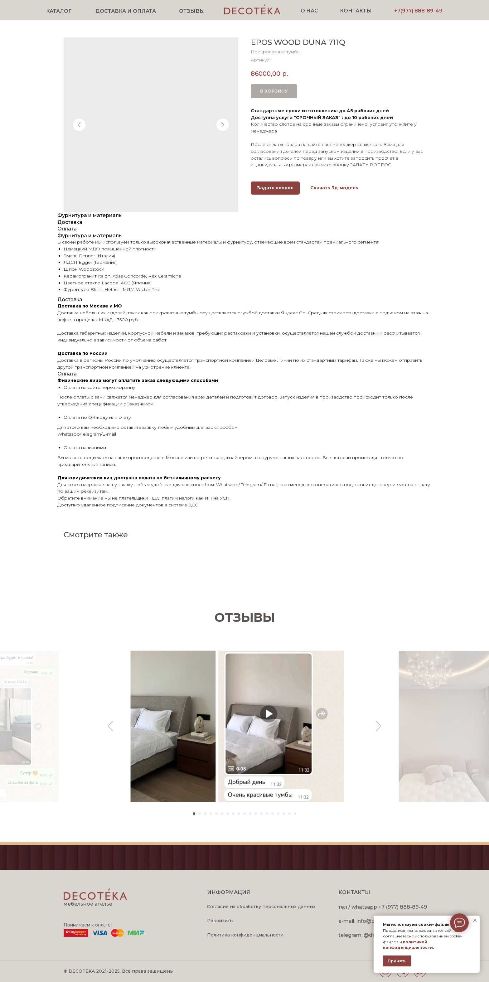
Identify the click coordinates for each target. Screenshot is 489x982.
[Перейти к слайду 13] (261, 813)
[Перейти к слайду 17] (284, 813)
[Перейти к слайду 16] (278, 813)
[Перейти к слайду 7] (227, 813)
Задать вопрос (275, 188)
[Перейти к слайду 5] (216, 813)
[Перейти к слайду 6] (222, 813)
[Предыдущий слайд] (110, 726)
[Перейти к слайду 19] (295, 813)
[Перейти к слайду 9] (239, 813)
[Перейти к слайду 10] (244, 813)
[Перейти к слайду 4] (211, 813)
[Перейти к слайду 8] (233, 813)
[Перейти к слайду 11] (250, 813)
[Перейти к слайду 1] (194, 813)
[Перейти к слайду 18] (289, 813)
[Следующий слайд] (378, 726)
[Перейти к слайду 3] (205, 813)
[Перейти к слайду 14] (267, 813)
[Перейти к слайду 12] (255, 813)
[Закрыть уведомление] (475, 920)
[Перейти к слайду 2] (199, 813)
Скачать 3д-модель (334, 188)
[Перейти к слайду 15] (272, 813)
